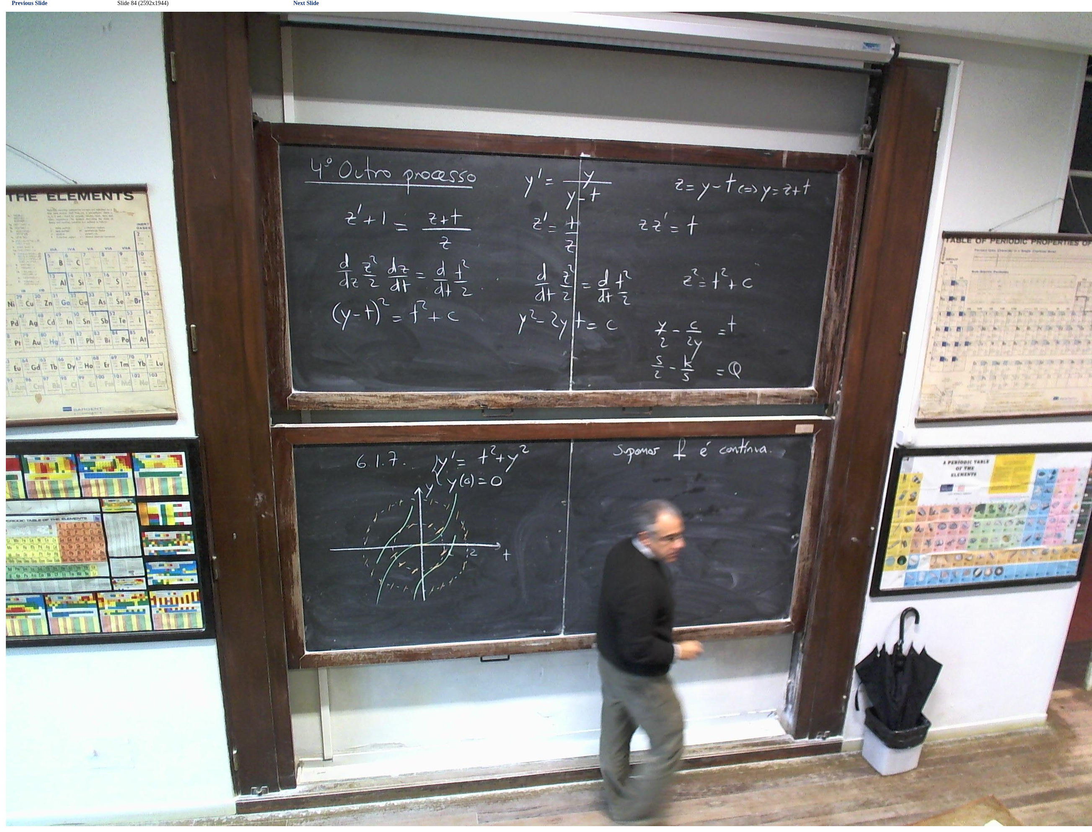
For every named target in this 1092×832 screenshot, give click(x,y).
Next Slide (306, 3)
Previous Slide (29, 3)
